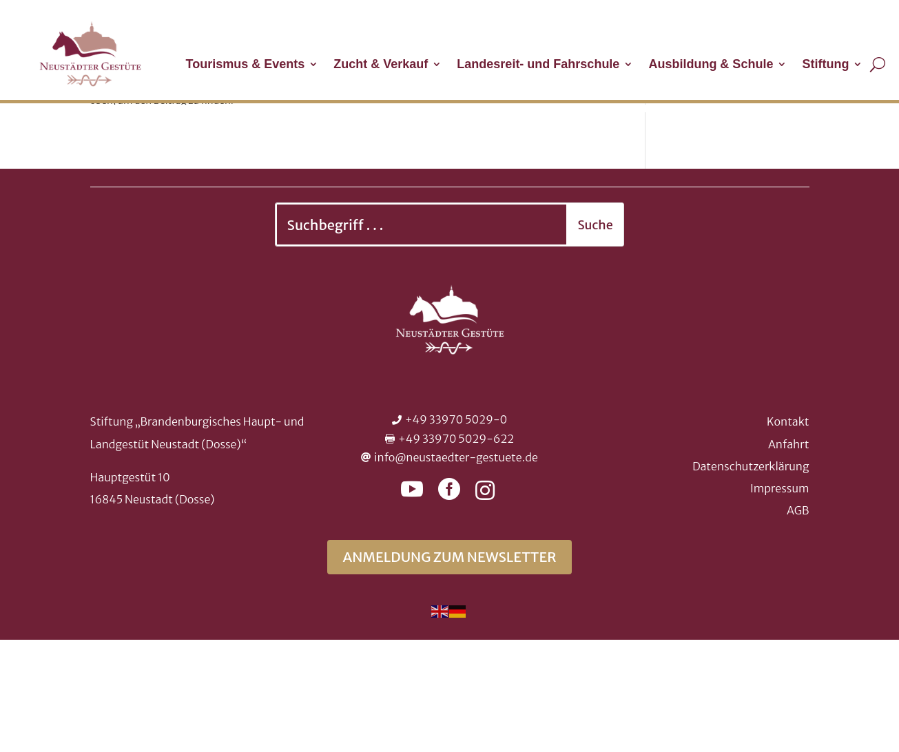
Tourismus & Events (245, 65)
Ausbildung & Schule (710, 65)
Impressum (779, 600)
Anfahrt (788, 556)
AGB (798, 622)
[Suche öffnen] (877, 64)
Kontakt (788, 534)
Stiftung (825, 65)
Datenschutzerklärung (750, 578)
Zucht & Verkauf (380, 65)
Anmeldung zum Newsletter (449, 669)
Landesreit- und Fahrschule (538, 65)
